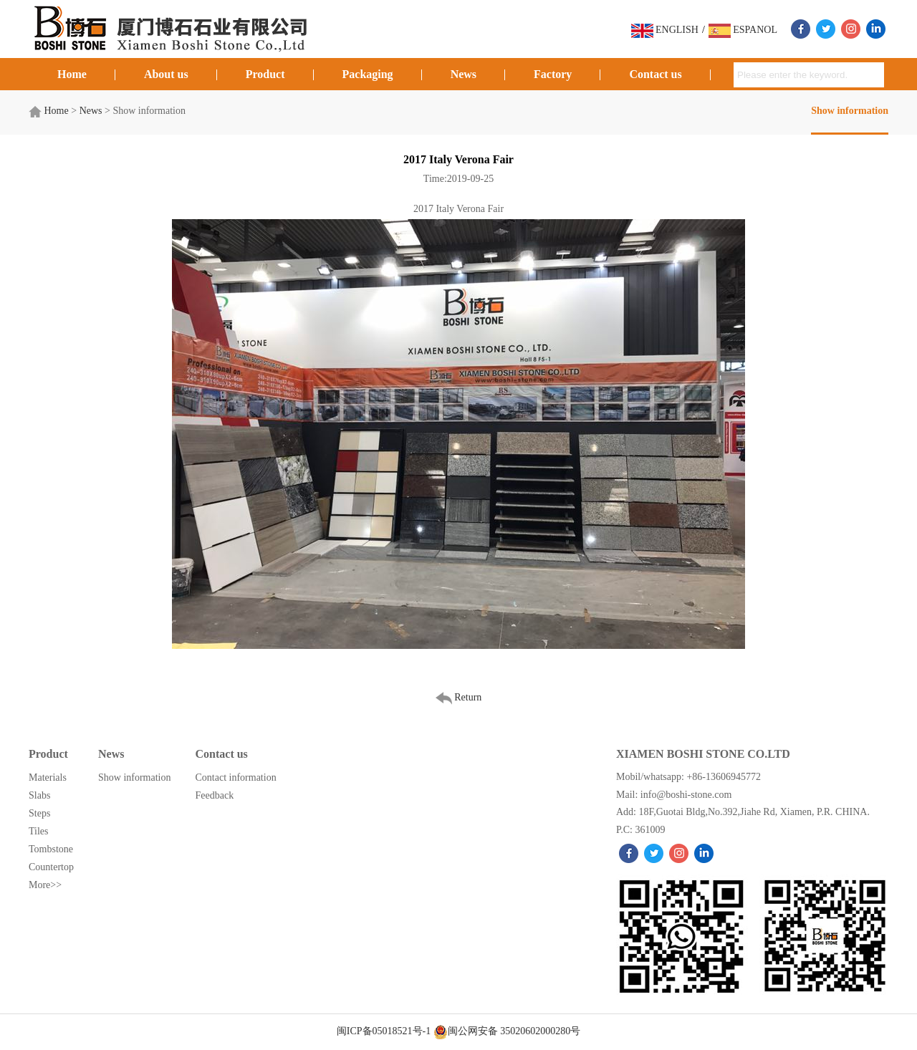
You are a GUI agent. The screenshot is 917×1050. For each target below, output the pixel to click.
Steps (39, 813)
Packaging (367, 74)
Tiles (39, 831)
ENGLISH (664, 29)
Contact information (236, 777)
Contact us (655, 74)
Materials (48, 777)
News (463, 74)
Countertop (51, 867)
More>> (45, 885)
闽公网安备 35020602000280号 (507, 1031)
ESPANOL (743, 29)
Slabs (39, 795)
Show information (849, 110)
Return (459, 697)
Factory (553, 74)
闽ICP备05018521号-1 (385, 1031)
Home (72, 74)
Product (265, 74)
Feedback (215, 795)
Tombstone (51, 849)
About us (166, 74)
